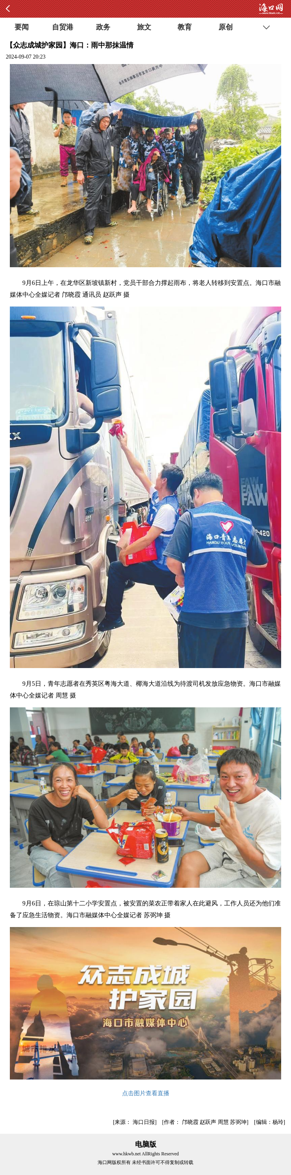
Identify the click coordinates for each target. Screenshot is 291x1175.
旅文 (144, 27)
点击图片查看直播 (145, 1093)
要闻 (22, 27)
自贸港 (62, 27)
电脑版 (145, 1144)
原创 (226, 27)
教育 (185, 27)
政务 (103, 27)
